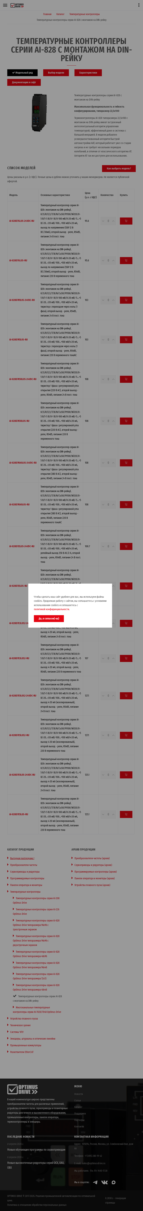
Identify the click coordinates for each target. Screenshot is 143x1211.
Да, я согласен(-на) (49, 618)
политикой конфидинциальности (51, 609)
